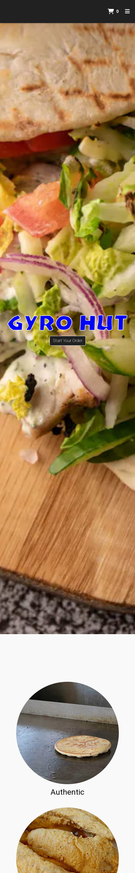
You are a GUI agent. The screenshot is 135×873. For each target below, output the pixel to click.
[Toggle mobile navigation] (127, 11)
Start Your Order (67, 340)
